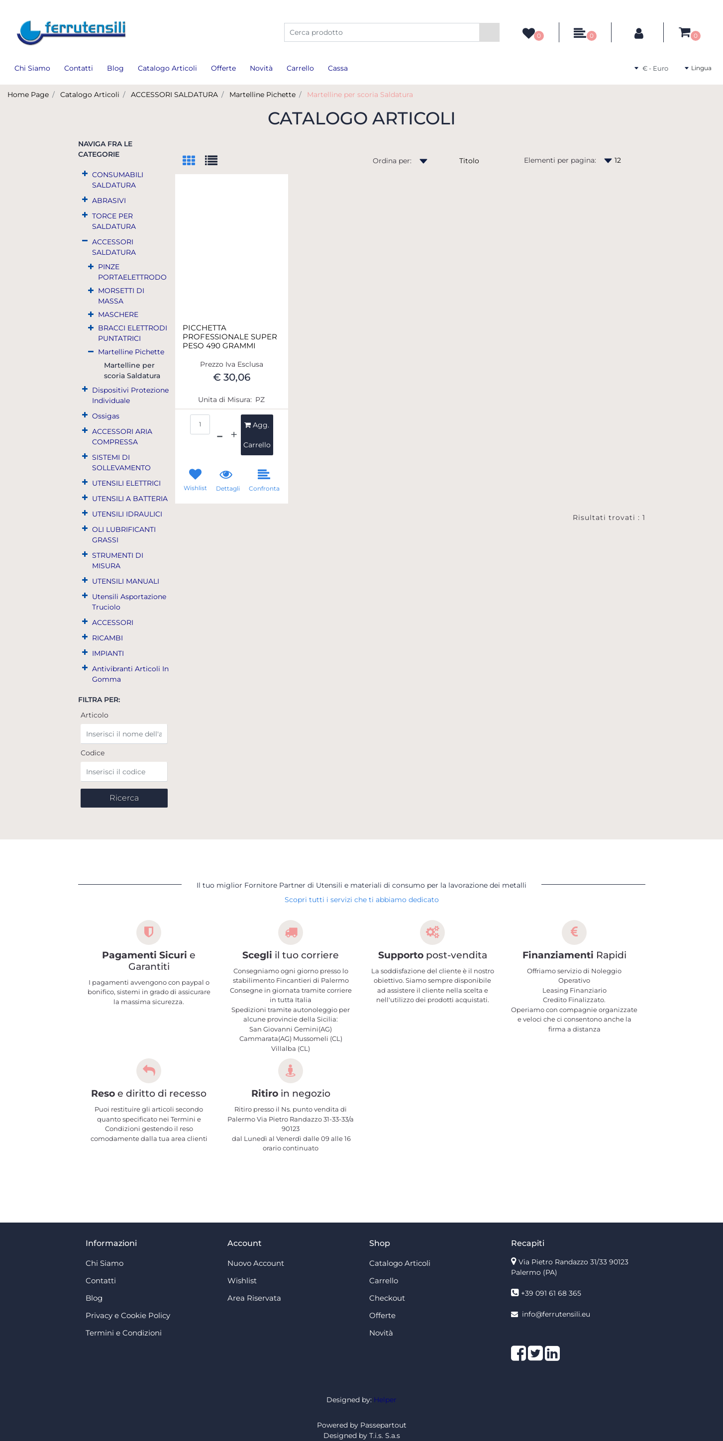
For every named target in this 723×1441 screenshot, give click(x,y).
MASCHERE (118, 314)
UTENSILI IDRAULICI (127, 514)
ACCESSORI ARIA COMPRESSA (122, 436)
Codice (92, 752)
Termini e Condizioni (124, 1333)
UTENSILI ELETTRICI (126, 483)
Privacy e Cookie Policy (128, 1315)
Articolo (94, 715)
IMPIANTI (108, 653)
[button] (489, 32)
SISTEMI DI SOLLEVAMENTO (121, 462)
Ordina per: (392, 160)
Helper (385, 1399)
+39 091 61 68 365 (551, 1293)
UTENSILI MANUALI (125, 581)
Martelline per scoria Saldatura (360, 94)
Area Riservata (254, 1298)
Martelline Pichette (262, 94)
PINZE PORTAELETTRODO (132, 272)
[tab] (194, 161)
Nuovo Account (255, 1263)
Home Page (28, 94)
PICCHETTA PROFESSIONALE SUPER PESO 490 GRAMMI (230, 336)
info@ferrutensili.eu (556, 1314)
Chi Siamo (32, 68)
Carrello (300, 68)
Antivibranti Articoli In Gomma (130, 674)
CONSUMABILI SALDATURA (117, 180)
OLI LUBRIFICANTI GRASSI (124, 534)
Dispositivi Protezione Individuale (130, 395)
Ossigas (105, 416)
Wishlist (242, 1280)
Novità (261, 68)
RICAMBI (107, 637)
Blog (115, 68)
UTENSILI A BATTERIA (130, 498)
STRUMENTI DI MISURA (117, 560)
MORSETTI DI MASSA (121, 296)
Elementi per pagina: (560, 160)
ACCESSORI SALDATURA (174, 94)
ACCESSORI (112, 622)
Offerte (223, 68)
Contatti (78, 68)
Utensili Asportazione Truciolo (129, 602)
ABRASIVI (109, 200)
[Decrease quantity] (219, 434)
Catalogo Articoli (167, 68)
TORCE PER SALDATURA (114, 221)
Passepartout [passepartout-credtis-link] (383, 1425)
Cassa (338, 68)
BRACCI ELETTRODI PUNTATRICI (132, 333)
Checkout (387, 1298)
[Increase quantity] (234, 434)
